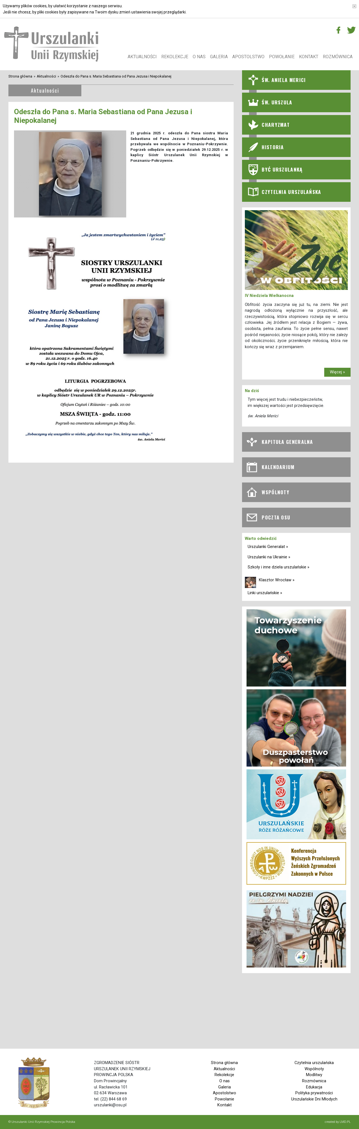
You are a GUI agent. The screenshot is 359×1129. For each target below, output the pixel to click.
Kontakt (308, 56)
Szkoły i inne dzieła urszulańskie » (278, 567)
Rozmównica (338, 56)
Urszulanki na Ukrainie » (269, 557)
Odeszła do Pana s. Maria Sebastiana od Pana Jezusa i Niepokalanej (116, 76)
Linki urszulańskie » (265, 593)
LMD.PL (345, 1122)
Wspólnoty (314, 1069)
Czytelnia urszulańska (314, 1062)
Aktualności (142, 56)
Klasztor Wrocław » (276, 580)
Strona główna (20, 76)
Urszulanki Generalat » (268, 546)
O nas (199, 56)
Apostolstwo (248, 56)
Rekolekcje (174, 56)
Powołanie (281, 56)
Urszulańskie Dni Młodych (314, 1099)
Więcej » (337, 372)
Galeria (219, 56)
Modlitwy (314, 1074)
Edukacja (314, 1087)
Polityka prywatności (314, 1093)
